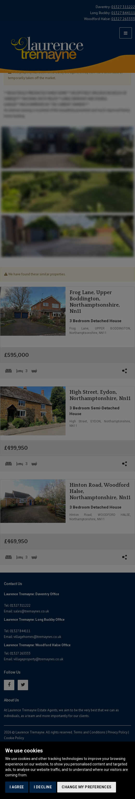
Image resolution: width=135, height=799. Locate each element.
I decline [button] (43, 787)
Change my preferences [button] (87, 787)
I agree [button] (17, 787)
